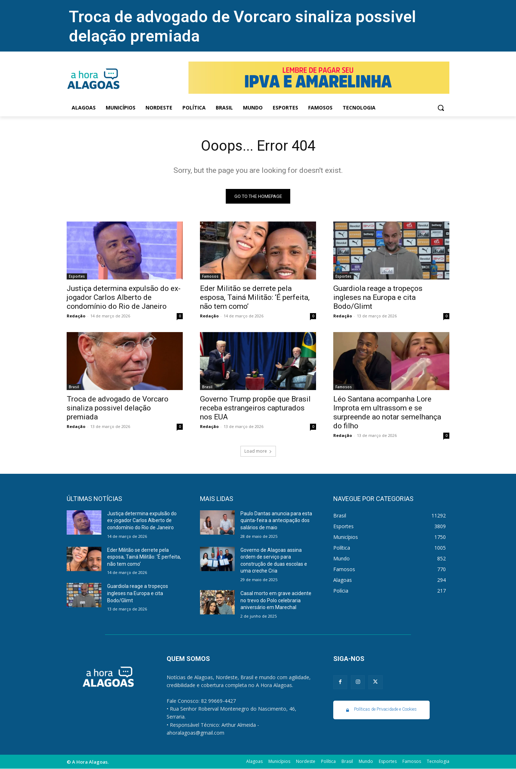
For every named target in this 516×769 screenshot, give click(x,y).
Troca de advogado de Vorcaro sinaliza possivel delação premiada (117, 408)
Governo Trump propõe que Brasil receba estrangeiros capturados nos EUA (255, 408)
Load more (258, 451)
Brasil (74, 386)
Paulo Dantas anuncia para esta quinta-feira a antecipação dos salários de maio (276, 520)
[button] (440, 107)
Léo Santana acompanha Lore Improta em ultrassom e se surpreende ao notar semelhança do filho (387, 412)
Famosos (210, 276)
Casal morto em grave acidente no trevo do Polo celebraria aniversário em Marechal (275, 600)
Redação (76, 315)
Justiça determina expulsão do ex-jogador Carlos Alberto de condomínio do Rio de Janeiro (124, 297)
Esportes (77, 276)
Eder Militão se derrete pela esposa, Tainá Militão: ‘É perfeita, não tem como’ (255, 297)
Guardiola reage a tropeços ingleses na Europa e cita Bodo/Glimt (377, 297)
